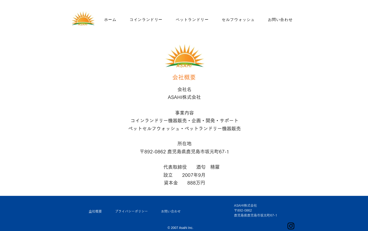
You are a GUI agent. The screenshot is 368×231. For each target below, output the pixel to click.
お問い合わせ (171, 211)
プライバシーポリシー (131, 211)
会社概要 (97, 211)
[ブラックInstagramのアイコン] (290, 226)
